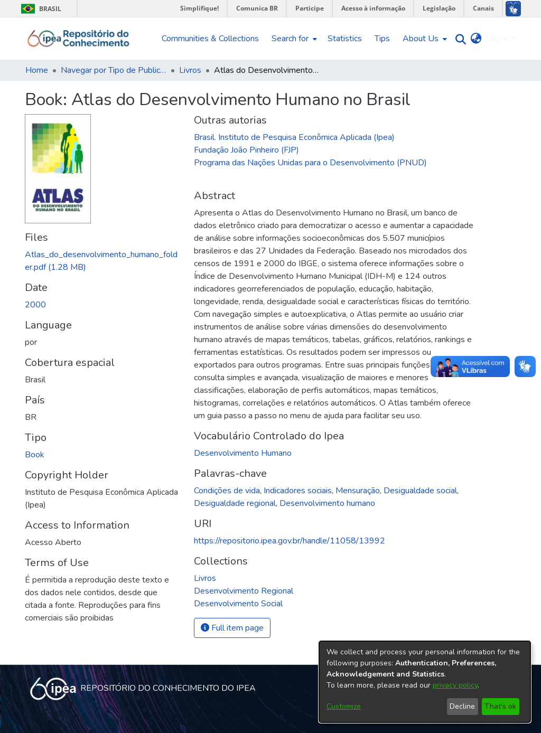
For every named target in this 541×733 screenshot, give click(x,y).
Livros (190, 70)
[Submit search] (458, 38)
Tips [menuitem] (382, 38)
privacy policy (455, 685)
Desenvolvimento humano (327, 503)
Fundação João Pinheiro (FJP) (246, 150)
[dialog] (424, 681)
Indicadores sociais (298, 490)
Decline (462, 706)
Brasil (39, 8)
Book (34, 455)
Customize (344, 706)
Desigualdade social (420, 490)
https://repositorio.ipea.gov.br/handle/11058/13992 (289, 541)
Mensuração (357, 490)
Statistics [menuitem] (345, 38)
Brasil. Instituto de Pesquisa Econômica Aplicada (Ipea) (294, 137)
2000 (35, 305)
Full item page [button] (232, 628)
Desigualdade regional (235, 503)
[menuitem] (293, 38)
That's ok (500, 706)
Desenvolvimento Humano (243, 453)
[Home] (78, 38)
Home (36, 70)
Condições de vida (227, 490)
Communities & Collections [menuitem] (210, 38)
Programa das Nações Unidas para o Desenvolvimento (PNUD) (310, 162)
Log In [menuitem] (497, 38)
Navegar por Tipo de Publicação (113, 70)
